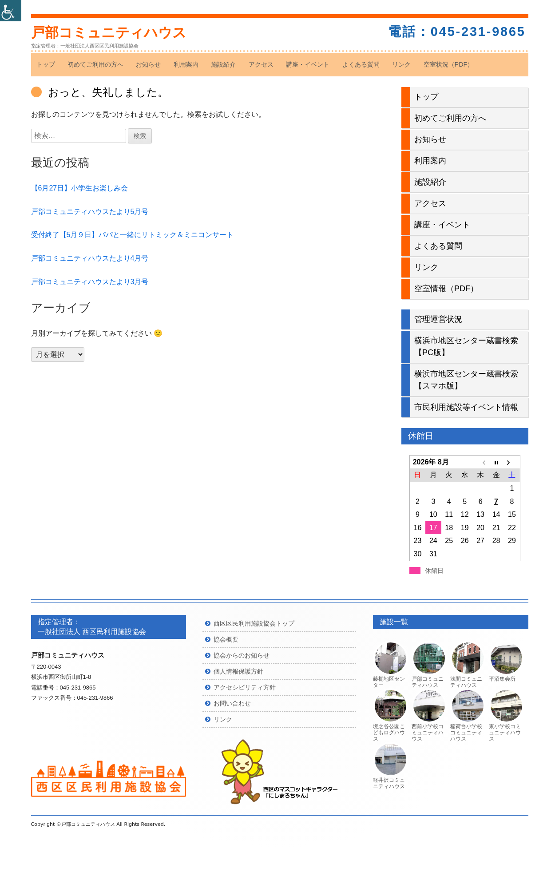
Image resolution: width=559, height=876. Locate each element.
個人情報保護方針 (238, 671)
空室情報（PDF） (446, 288)
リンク (401, 64)
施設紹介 (223, 64)
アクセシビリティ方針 (245, 687)
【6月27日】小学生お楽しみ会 (79, 188)
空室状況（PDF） (449, 64)
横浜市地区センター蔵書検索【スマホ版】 (466, 379)
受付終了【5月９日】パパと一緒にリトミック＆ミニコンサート (132, 234)
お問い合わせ (232, 703)
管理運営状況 (438, 319)
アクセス (261, 64)
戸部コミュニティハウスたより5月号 (90, 211)
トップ (45, 64)
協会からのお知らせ (242, 655)
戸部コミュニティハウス (108, 32)
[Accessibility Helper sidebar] (10, 10)
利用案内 (186, 64)
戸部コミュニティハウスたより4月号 (90, 258)
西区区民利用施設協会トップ (254, 623)
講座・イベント (307, 64)
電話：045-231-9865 (457, 31)
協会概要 (226, 639)
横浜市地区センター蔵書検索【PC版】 (466, 346)
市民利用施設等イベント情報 (466, 407)
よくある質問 (361, 64)
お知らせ (148, 64)
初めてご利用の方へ (95, 64)
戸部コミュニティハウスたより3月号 (90, 281)
